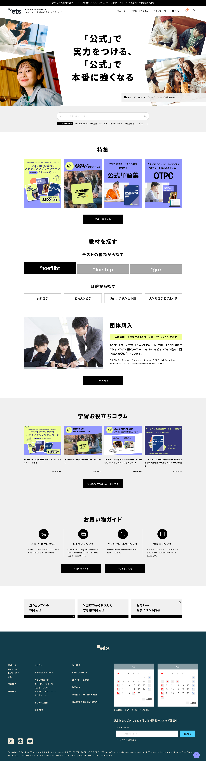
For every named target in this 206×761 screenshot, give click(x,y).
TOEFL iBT (13, 669)
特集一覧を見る (103, 219)
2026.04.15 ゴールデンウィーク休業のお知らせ (155, 97)
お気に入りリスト (80, 672)
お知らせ (39, 665)
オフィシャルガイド (114, 123)
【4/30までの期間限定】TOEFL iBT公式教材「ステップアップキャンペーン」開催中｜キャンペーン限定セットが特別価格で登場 (103, 2)
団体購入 (12, 684)
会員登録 (85, 679)
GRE (10, 677)
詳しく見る (103, 380)
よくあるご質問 (124, 568)
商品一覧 (121, 11)
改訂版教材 (131, 123)
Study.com (82, 123)
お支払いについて (42, 687)
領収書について (41, 695)
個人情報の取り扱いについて (85, 701)
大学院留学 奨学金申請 (163, 298)
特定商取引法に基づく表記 (84, 694)
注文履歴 (76, 665)
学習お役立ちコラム (44, 672)
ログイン (176, 11)
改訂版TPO (96, 123)
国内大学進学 (83, 298)
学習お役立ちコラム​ (139, 11)
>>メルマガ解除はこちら (126, 740)
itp (141, 123)
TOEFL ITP (13, 673)
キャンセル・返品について (46, 691)
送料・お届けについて (44, 684)
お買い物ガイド (160, 11)
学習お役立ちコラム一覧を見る (102, 483)
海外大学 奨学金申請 (123, 298)
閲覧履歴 (39, 710)
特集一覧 (12, 691)
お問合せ (76, 687)
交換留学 (42, 298)
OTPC (150, 123)
